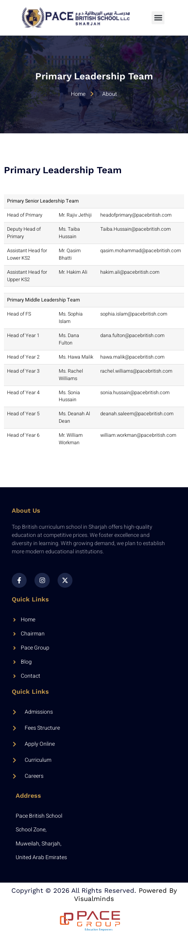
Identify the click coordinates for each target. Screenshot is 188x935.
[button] (158, 17)
